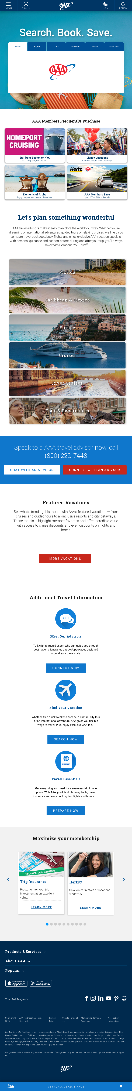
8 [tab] (76, 924)
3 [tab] (55, 924)
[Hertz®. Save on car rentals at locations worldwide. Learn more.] (91, 883)
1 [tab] (47, 924)
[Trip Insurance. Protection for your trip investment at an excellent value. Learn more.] (41, 883)
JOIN (106, 8)
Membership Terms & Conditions (91, 1019)
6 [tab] (68, 924)
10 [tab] (85, 924)
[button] (8, 879)
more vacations (65, 558)
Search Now (66, 739)
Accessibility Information (113, 1019)
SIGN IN (26, 8)
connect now (65, 668)
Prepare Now (65, 810)
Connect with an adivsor (94, 469)
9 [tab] (80, 924)
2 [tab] (51, 924)
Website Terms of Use (70, 1019)
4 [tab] (59, 924)
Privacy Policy (52, 1019)
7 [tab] (72, 924)
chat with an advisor (32, 469)
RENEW (123, 8)
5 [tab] (63, 924)
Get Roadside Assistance (66, 1086)
